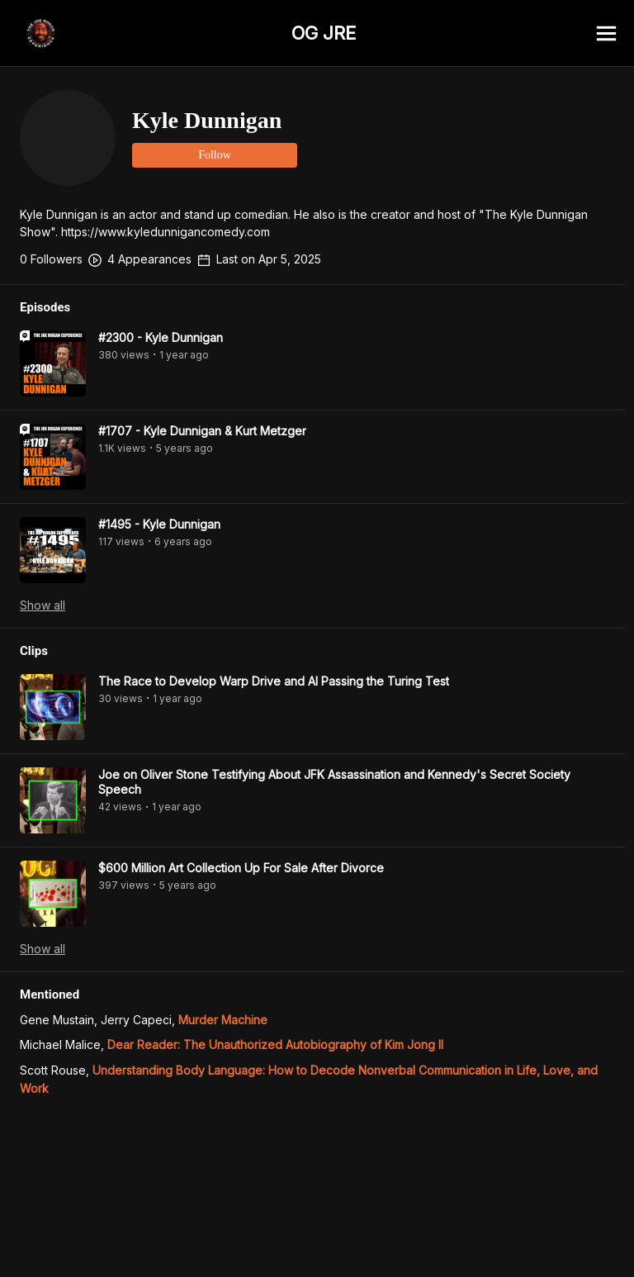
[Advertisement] (317, 1240)
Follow (214, 155)
